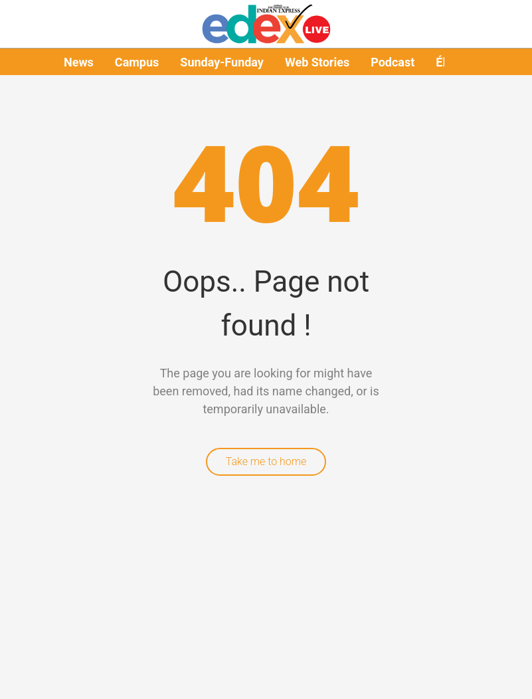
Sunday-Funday (222, 62)
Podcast (392, 62)
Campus (137, 62)
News (79, 62)
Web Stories (317, 62)
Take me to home (266, 461)
